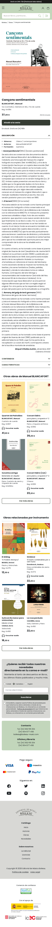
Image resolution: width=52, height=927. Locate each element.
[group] (26, 59)
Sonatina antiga (10, 473)
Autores (26, 831)
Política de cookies (20, 872)
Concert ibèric (33, 415)
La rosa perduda (35, 618)
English (30, 684)
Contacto (26, 858)
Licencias (26, 855)
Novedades (26, 838)
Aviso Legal (35, 872)
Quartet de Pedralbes (12, 415)
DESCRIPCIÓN (8, 135)
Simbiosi (31, 557)
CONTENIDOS (8, 358)
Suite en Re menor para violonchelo (13, 619)
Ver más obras (26, 501)
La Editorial (26, 851)
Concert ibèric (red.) (36, 473)
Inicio (26, 827)
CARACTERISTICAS (11, 365)
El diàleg (6, 557)
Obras (26, 835)
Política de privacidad (24, 709)
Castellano (19, 684)
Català (8, 684)
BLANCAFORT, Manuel (12, 103)
